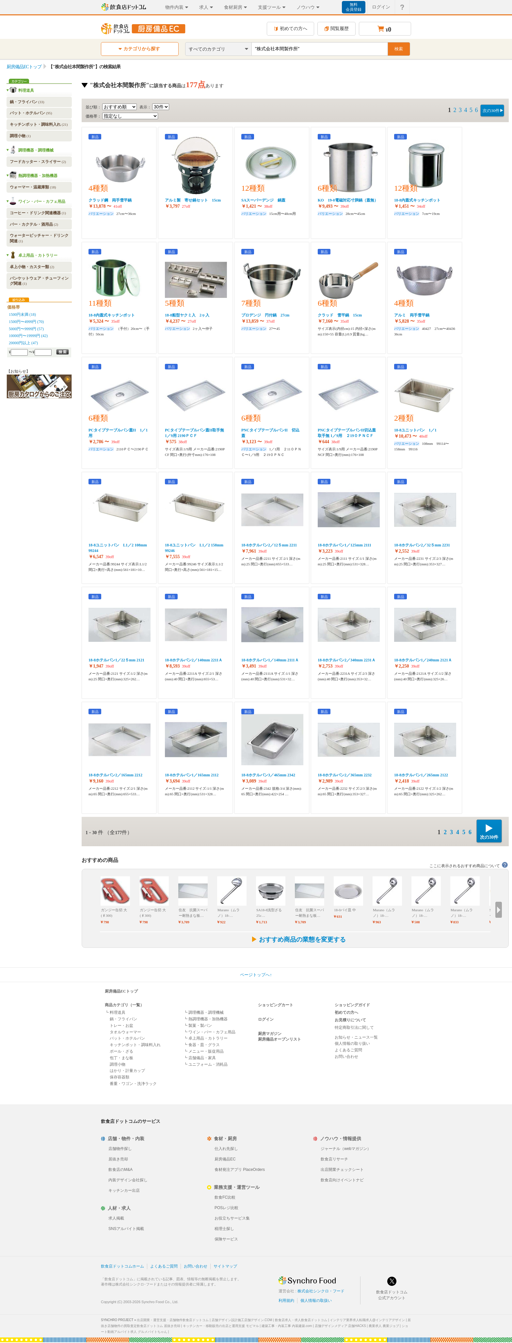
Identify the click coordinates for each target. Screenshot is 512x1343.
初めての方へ (290, 28)
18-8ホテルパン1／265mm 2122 (421, 775)
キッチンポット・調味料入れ (39, 124)
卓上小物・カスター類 (32, 267)
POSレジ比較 (226, 1207)
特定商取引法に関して (354, 1027)
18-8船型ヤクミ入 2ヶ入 (187, 315)
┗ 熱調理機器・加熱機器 (206, 1019)
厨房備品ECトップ (24, 66)
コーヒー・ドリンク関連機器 (38, 213)
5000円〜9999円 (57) (26, 329)
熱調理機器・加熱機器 (37, 175)
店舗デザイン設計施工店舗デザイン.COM (242, 1320)
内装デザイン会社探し (128, 1180)
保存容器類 (119, 1077)
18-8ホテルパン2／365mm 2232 (345, 775)
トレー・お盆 (121, 1025)
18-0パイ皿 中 (345, 910)
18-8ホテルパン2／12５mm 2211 (269, 545)
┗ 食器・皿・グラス (202, 1045)
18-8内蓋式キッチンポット (417, 200)
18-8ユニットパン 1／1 (415, 430)
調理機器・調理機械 (36, 150)
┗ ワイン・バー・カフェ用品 (209, 1032)
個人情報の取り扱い (352, 1043)
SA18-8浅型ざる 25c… (269, 912)
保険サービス (226, 1239)
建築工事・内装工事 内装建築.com (287, 1326)
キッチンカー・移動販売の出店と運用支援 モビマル (221, 1326)
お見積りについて (350, 1020)
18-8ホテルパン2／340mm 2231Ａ (347, 660)
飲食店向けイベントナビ (342, 1180)
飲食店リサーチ (334, 1159)
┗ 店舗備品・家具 (200, 1058)
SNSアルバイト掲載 (126, 1228)
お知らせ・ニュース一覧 (356, 1037)
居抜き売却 (118, 1159)
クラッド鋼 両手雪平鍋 (110, 200)
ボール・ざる (121, 1051)
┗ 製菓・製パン (198, 1025)
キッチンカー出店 (124, 1190)
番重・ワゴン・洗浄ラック (133, 1083)
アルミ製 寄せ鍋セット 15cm (193, 200)
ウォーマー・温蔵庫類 (33, 187)
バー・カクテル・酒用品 (34, 224)
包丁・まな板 (121, 1058)
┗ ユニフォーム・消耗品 (206, 1064)
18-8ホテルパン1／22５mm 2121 (116, 660)
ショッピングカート (275, 1005)
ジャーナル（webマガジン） (346, 1148)
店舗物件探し (120, 1148)
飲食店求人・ (301, 1320)
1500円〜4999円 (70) (26, 321)
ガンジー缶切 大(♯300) (114, 912)
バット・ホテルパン (31, 113)
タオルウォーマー (125, 1032)
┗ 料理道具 (115, 1012)
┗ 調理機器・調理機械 (204, 1012)
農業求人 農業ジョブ (384, 1326)
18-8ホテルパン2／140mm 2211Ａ (193, 660)
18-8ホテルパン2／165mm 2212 (115, 775)
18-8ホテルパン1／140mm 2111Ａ (270, 660)
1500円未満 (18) (22, 314)
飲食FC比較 (225, 1197)
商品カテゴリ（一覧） (124, 1005)
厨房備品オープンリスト (279, 1039)
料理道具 (26, 90)
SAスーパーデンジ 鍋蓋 (263, 200)
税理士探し (224, 1228)
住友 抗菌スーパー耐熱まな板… (193, 912)
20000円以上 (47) (23, 343)
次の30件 (491, 110)
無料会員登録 (353, 7)
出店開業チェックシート (342, 1169)
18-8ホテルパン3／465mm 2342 (268, 775)
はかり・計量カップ (127, 1070)
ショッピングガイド (352, 1005)
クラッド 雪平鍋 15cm (340, 315)
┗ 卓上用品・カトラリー (206, 1038)
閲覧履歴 (336, 28)
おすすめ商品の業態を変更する (298, 939)
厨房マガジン (269, 1033)
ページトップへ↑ (256, 974)
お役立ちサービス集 (232, 1218)
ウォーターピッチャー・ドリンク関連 (39, 238)
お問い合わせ (346, 1056)
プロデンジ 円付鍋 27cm (265, 315)
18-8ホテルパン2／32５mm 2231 (422, 545)
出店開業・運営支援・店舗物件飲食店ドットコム (173, 1320)
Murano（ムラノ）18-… (228, 912)
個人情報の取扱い (316, 1300)
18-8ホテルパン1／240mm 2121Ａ (423, 660)
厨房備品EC (225, 1159)
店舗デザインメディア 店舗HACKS (340, 1326)
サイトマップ (225, 1266)
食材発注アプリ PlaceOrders (240, 1169)
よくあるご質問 (348, 1050)
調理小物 (20, 136)
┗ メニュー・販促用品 (204, 1051)
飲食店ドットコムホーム (122, 1266)
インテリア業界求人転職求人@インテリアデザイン (367, 1320)
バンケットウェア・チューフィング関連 (39, 281)
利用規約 (286, 1300)
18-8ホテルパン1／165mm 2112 (191, 775)
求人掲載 (116, 1218)
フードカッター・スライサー (38, 161)
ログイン (266, 1019)
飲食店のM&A (120, 1169)
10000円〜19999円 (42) (28, 335)
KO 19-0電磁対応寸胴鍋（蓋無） (348, 200)
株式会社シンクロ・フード (320, 1291)
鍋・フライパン (27, 102)
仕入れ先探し (226, 1148)
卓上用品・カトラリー (37, 255)
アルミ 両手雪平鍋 (411, 315)
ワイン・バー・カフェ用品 (41, 201)
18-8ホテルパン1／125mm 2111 (344, 545)
